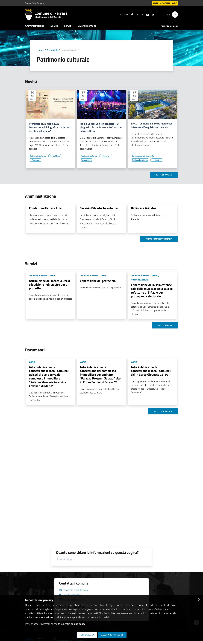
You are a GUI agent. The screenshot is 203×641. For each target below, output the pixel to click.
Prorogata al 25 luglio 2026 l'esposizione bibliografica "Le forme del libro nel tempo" (49, 127)
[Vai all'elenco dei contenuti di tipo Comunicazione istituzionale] (143, 155)
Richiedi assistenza (70, 594)
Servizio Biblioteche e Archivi (99, 208)
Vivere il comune (87, 26)
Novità (54, 26)
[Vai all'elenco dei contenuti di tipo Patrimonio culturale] (38, 155)
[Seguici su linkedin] (151, 14)
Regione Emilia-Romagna (34, 3)
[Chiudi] (199, 599)
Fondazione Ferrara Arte (45, 208)
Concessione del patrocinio (98, 280)
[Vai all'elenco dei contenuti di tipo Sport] (156, 160)
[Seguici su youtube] (146, 14)
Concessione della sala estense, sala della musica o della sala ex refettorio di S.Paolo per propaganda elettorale (152, 290)
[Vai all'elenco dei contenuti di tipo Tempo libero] (54, 155)
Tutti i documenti (163, 411)
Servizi (68, 26)
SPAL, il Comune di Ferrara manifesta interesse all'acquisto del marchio (151, 125)
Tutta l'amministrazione (159, 239)
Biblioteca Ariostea (143, 208)
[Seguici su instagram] (136, 14)
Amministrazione (34, 26)
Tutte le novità (164, 174)
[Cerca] (175, 14)
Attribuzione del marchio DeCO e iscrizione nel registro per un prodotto (49, 284)
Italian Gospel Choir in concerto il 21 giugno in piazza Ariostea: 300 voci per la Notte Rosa (101, 127)
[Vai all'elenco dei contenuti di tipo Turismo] (35, 160)
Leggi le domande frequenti (74, 590)
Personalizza (87, 634)
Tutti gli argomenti (169, 26)
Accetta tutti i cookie (112, 634)
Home (41, 50)
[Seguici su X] (141, 14)
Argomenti (52, 50)
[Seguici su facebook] (131, 14)
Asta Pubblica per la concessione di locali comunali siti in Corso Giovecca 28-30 (151, 371)
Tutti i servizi (165, 325)
